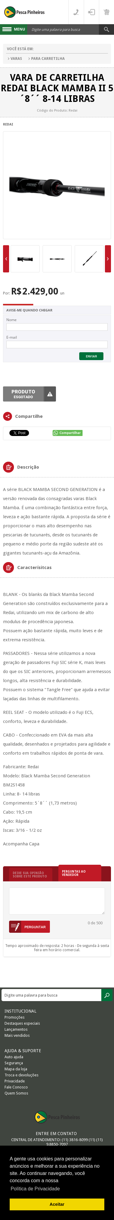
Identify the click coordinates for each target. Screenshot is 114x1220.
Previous (6, 258)
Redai (8, 124)
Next (108, 258)
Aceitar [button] (57, 1204)
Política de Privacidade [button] (35, 1188)
